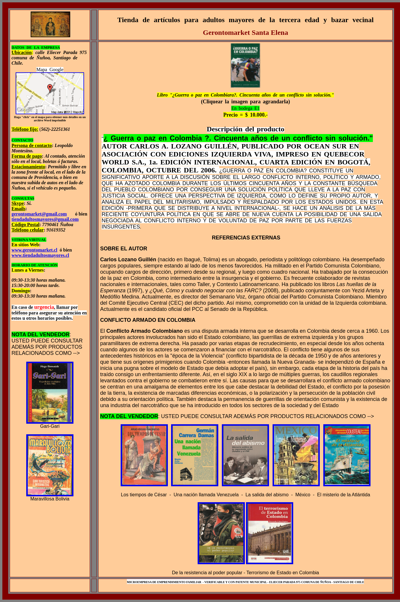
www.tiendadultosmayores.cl (40, 255)
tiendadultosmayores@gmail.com (45, 219)
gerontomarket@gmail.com (39, 213)
